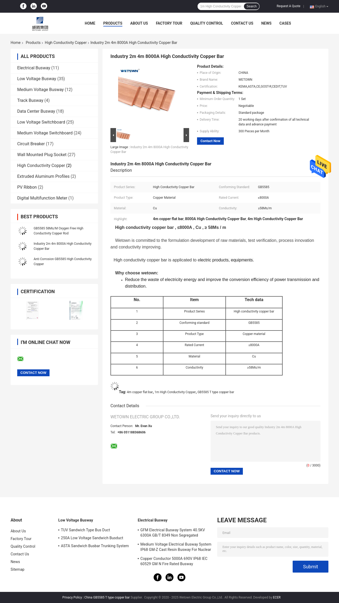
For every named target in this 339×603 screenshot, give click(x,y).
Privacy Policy (72, 597)
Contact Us (242, 23)
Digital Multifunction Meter (42, 198)
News (266, 23)
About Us (139, 23)
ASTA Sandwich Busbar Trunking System (95, 546)
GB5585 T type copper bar (216, 392)
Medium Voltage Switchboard (45, 132)
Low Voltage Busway (36, 78)
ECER (277, 597)
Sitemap (17, 569)
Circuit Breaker (31, 143)
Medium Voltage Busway (40, 89)
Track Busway (30, 100)
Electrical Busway (33, 67)
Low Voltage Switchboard (41, 122)
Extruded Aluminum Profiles (43, 176)
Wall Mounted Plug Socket (41, 154)
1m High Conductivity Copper (175, 392)
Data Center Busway (36, 111)
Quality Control (206, 23)
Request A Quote (288, 6)
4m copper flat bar (140, 392)
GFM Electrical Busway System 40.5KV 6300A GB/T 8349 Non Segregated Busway (172, 533)
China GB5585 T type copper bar (107, 597)
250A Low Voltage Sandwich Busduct (92, 538)
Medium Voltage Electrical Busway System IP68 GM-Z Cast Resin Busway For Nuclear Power (175, 547)
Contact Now (210, 141)
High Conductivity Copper (66, 42)
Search (252, 6)
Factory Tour (169, 23)
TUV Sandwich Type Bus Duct (85, 530)
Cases (285, 23)
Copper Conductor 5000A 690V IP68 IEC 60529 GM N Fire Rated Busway (173, 561)
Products (112, 23)
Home (90, 23)
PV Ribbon (27, 187)
